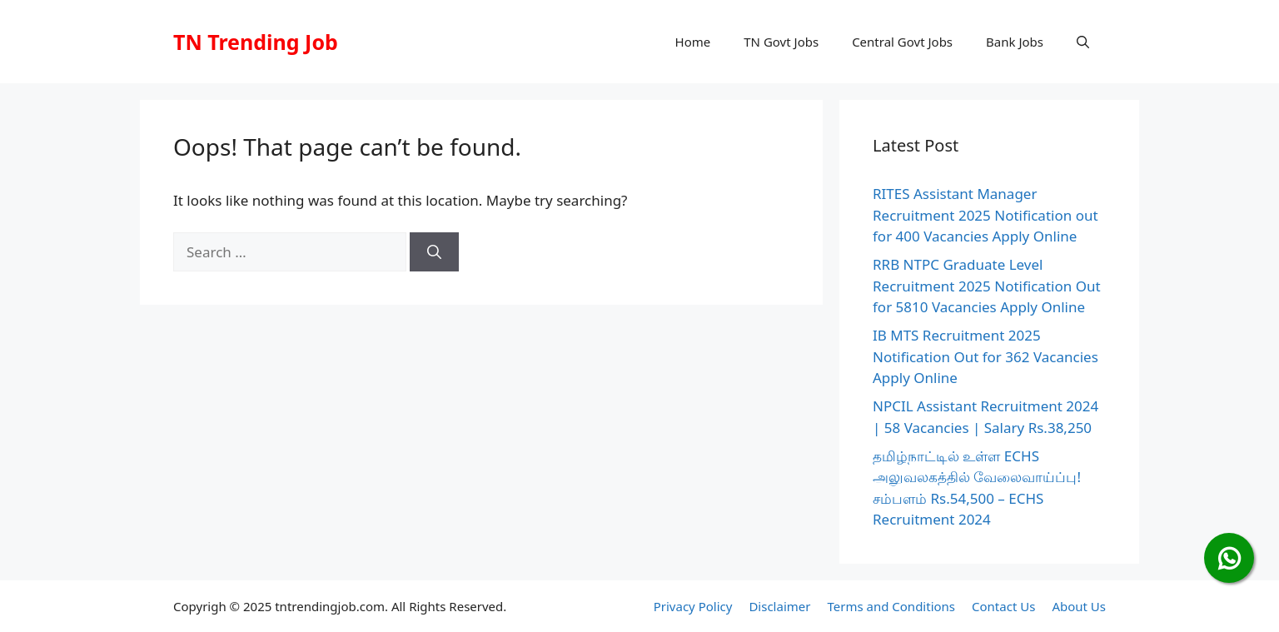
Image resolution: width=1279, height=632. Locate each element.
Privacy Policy (693, 606)
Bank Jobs (1014, 41)
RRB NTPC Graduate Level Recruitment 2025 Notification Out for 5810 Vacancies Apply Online (987, 285)
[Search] (434, 252)
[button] (1083, 42)
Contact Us (1003, 606)
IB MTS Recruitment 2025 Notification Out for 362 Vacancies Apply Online (985, 356)
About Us (1079, 606)
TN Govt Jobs (781, 41)
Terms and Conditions (891, 606)
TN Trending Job (255, 41)
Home (693, 41)
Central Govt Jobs (902, 41)
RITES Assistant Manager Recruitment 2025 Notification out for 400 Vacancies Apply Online (985, 215)
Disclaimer (779, 606)
